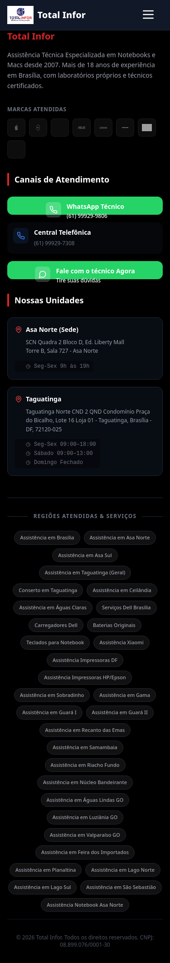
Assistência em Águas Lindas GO (85, 799)
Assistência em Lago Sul (42, 887)
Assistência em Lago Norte (123, 869)
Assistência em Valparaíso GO (85, 834)
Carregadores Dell (56, 625)
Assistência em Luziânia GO (85, 817)
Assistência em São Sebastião (121, 887)
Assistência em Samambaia (85, 747)
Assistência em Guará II (120, 712)
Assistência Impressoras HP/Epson (85, 677)
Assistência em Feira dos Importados (85, 852)
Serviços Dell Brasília (126, 607)
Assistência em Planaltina (45, 869)
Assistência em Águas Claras (53, 607)
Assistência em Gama (124, 694)
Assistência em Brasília (47, 537)
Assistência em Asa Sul (85, 555)
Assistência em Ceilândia (121, 590)
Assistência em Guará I (49, 712)
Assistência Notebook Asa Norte (85, 904)
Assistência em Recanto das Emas (85, 729)
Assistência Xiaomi (121, 642)
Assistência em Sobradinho (52, 694)
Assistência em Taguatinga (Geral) (85, 572)
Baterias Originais (114, 625)
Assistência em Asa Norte (120, 537)
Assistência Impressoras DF (85, 660)
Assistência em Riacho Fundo (85, 764)
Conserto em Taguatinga (48, 590)
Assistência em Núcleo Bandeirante (85, 782)
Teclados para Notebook (55, 642)
